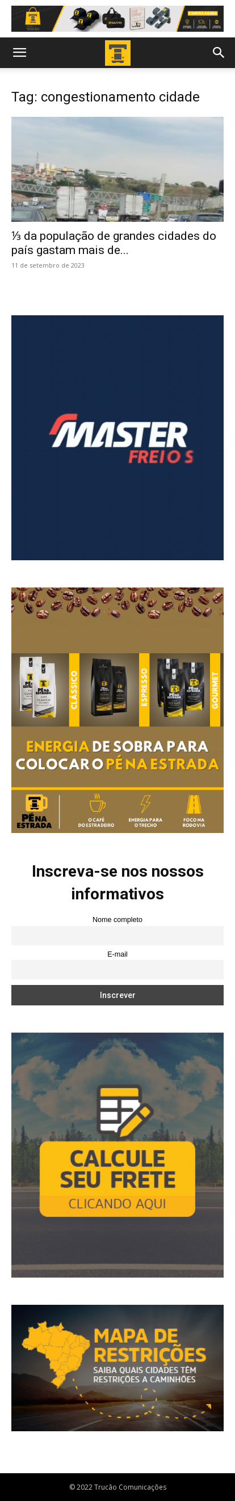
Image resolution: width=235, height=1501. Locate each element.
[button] (19, 52)
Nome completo (117, 920)
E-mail (117, 954)
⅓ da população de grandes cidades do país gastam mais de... (113, 243)
